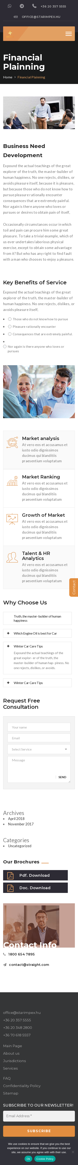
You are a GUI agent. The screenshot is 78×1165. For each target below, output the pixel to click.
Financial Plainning (31, 77)
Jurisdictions (14, 1061)
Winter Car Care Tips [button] (25, 646)
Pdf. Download (28, 875)
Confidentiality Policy (22, 1086)
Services (10, 1068)
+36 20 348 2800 (17, 1028)
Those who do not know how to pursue (38, 319)
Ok (28, 1158)
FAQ (7, 1078)
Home (7, 77)
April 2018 (16, 818)
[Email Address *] (39, 1116)
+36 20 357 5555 (49, 6)
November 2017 (21, 824)
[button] (39, 749)
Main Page (12, 1046)
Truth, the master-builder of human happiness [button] (37, 618)
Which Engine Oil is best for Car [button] (32, 633)
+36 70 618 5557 (17, 1035)
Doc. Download (29, 888)
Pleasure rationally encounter (32, 326)
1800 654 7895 (19, 954)
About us (11, 1053)
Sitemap (10, 1093)
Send (62, 777)
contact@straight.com (26, 965)
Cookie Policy (44, 1158)
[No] (73, 1152)
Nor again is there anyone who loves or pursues (33, 349)
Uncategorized (19, 846)
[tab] (37, 618)
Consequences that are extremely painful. (40, 334)
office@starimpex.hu (37, 17)
